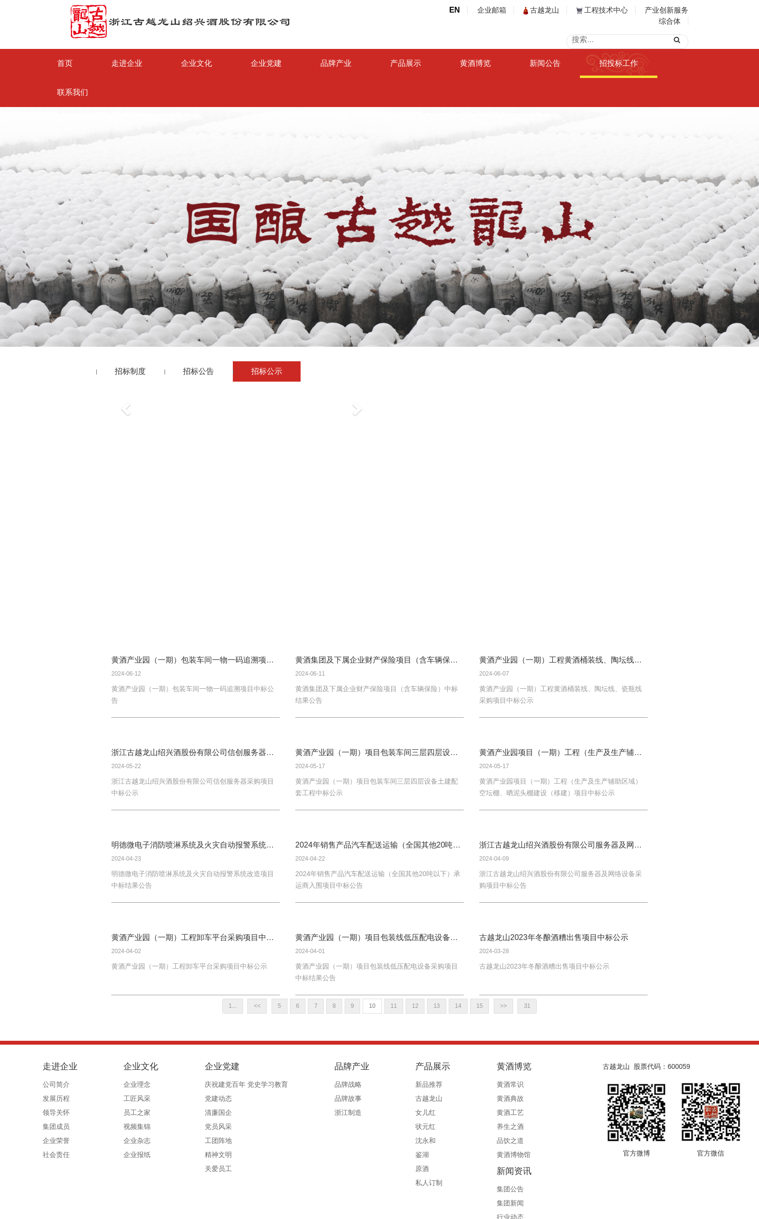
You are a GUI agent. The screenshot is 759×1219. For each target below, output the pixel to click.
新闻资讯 (508, 1066)
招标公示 (266, 371)
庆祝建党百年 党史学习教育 (225, 1084)
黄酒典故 (440, 1098)
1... (232, 1006)
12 (415, 1006)
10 (372, 1006)
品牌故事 (310, 1098)
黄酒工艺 (440, 1112)
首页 (65, 63)
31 (527, 1006)
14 (458, 1006)
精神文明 (197, 1154)
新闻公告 (545, 63)
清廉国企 (197, 1112)
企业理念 (133, 1084)
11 (394, 1006)
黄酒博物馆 (443, 1154)
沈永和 (372, 1140)
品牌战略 (310, 1084)
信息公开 (504, 1154)
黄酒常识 (440, 1084)
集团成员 (68, 1126)
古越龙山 (541, 10)
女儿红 (372, 1112)
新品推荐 (375, 1084)
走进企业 (126, 63)
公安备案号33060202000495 (497, 1208)
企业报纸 (133, 1154)
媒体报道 (504, 1140)
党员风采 (197, 1126)
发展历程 (68, 1098)
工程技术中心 (602, 10)
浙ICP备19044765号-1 (418, 1208)
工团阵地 (197, 1140)
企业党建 (266, 63)
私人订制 (375, 1183)
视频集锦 (133, 1126)
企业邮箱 (491, 10)
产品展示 (405, 63)
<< (257, 1006)
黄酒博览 (475, 63)
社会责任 (68, 1154)
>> (503, 1006)
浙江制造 (310, 1112)
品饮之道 (440, 1140)
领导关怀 (68, 1112)
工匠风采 (133, 1098)
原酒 (368, 1169)
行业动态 (504, 1112)
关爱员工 (197, 1169)
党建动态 (197, 1098)
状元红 (372, 1126)
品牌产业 (335, 63)
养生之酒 (440, 1126)
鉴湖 (368, 1154)
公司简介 (68, 1084)
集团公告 (504, 1084)
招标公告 (198, 371)
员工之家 (133, 1112)
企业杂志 (133, 1140)
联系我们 (72, 92)
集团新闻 (504, 1098)
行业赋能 (504, 1126)
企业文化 (196, 63)
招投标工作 (618, 63)
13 (436, 1006)
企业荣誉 (68, 1140)
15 (479, 1006)
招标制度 (130, 371)
